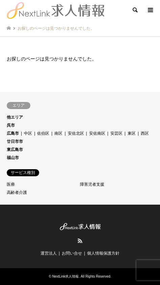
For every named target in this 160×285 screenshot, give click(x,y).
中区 (28, 133)
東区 (132, 133)
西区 (145, 133)
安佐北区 (76, 133)
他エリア (15, 117)
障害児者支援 (92, 184)
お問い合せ (72, 253)
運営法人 (49, 253)
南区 (58, 133)
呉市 (11, 125)
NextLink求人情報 (65, 276)
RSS (80, 240)
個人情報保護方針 (103, 253)
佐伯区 (43, 133)
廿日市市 (15, 141)
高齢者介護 (17, 192)
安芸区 (116, 133)
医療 (11, 184)
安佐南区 (97, 133)
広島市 (13, 133)
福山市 (13, 157)
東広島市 (15, 149)
